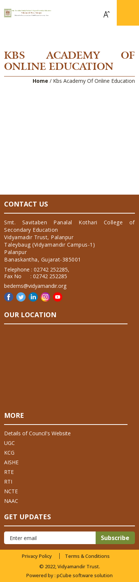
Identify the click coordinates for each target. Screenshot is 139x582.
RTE (9, 471)
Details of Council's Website (37, 433)
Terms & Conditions (87, 556)
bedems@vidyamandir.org (35, 285)
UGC (9, 442)
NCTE (11, 491)
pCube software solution (85, 575)
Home (40, 80)
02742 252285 (51, 269)
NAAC (11, 500)
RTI (8, 481)
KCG (9, 452)
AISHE (11, 462)
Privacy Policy (37, 556)
